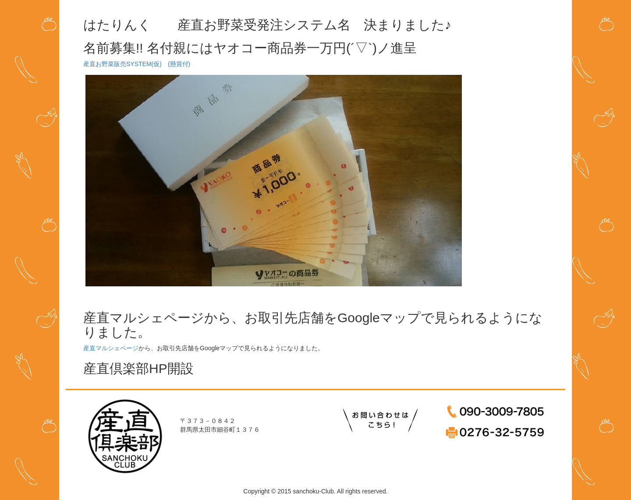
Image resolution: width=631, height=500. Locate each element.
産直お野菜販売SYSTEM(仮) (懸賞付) (136, 63)
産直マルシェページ (110, 348)
